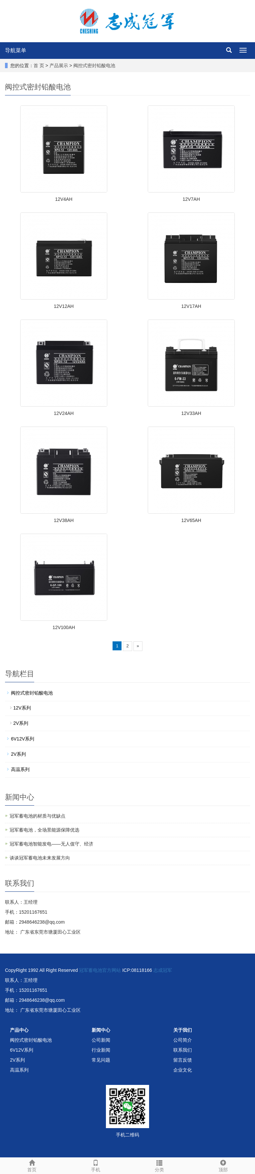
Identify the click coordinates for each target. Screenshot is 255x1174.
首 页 (39, 65)
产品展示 (58, 65)
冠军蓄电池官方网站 (100, 970)
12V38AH (64, 520)
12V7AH (191, 199)
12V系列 (22, 708)
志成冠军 (162, 970)
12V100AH (63, 627)
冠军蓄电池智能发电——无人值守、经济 (51, 844)
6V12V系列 (22, 738)
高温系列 (20, 769)
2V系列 (20, 723)
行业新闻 (101, 1050)
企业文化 (182, 1070)
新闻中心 (101, 1030)
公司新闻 (101, 1040)
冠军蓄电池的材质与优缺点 (37, 816)
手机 (96, 1165)
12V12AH (64, 306)
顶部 (223, 1165)
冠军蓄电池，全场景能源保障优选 (44, 830)
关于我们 (182, 1030)
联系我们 (182, 1050)
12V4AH (63, 199)
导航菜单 (15, 50)
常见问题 (101, 1060)
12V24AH (64, 413)
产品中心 (19, 1030)
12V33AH (191, 413)
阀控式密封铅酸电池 (94, 65)
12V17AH (191, 306)
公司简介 (182, 1040)
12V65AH (191, 520)
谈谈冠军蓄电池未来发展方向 (40, 857)
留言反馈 (182, 1060)
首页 (32, 1165)
